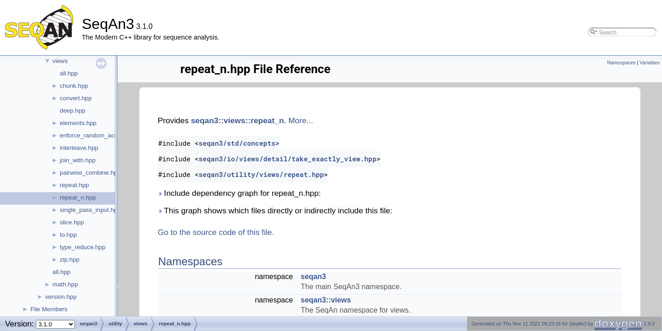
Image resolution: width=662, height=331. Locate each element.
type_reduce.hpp (82, 247)
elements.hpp (78, 123)
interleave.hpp (79, 147)
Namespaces (621, 62)
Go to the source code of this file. (216, 232)
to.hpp (68, 234)
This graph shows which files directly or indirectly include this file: (275, 210)
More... (300, 120)
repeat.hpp (74, 185)
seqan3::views (326, 300)
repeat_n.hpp (78, 197)
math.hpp (65, 284)
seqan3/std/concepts (237, 143)
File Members (49, 309)
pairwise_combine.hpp (90, 172)
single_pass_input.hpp (90, 209)
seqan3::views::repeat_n (237, 120)
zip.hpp (70, 259)
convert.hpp (76, 98)
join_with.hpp (78, 160)
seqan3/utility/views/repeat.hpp (261, 174)
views (60, 60)
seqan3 (313, 276)
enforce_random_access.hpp (99, 135)
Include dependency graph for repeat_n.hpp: (239, 193)
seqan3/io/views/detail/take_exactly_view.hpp (288, 158)
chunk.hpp (74, 85)
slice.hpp (72, 222)
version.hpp (61, 296)
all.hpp (69, 73)
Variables (649, 62)
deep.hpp (73, 110)
